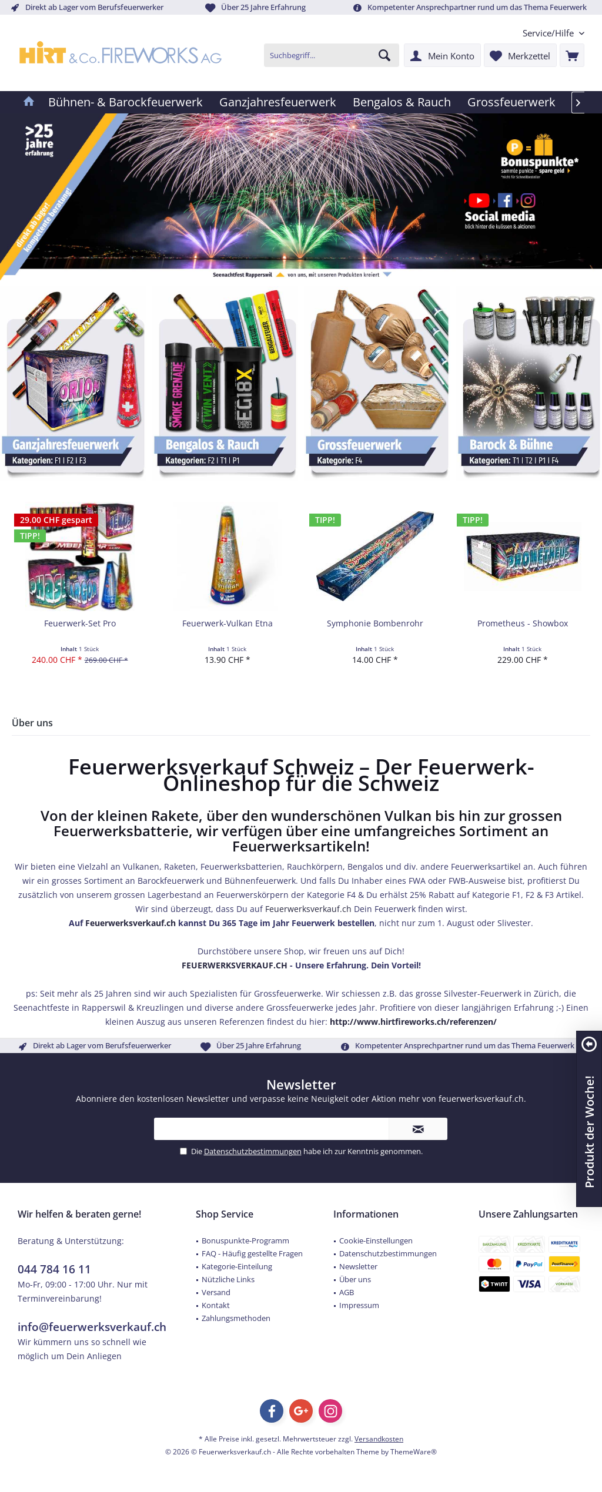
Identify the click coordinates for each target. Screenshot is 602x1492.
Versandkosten (378, 1439)
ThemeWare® (413, 1452)
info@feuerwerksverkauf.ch (92, 1327)
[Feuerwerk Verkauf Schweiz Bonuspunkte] (537, 162)
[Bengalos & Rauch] (402, 102)
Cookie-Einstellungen (376, 1240)
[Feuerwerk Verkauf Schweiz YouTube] (477, 200)
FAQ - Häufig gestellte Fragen (252, 1253)
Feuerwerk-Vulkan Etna (227, 623)
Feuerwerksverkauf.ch (308, 908)
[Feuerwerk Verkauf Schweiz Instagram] (525, 200)
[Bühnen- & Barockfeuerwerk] (125, 102)
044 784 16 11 (54, 1269)
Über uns (355, 1279)
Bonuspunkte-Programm (245, 1240)
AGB (346, 1292)
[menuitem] (549, 33)
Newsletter (358, 1266)
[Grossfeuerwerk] (511, 102)
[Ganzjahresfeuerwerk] (278, 102)
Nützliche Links (228, 1279)
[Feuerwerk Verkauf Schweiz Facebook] (503, 200)
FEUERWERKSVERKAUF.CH (234, 965)
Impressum (359, 1305)
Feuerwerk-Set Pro (80, 623)
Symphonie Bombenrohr (375, 623)
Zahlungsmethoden (236, 1318)
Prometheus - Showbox (522, 623)
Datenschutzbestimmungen (253, 1151)
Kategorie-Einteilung (237, 1266)
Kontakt (216, 1305)
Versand (216, 1292)
